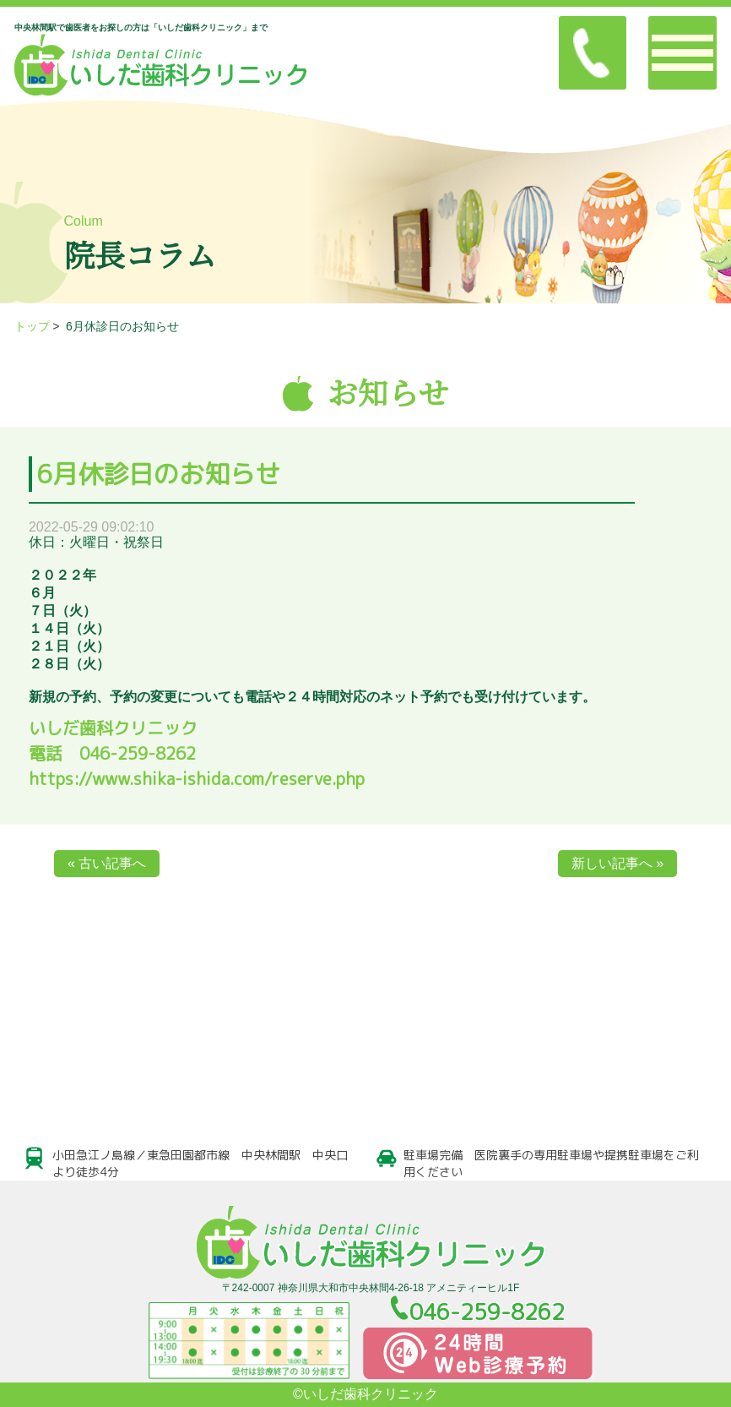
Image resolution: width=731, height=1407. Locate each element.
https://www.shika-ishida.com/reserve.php (197, 778)
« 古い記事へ (107, 863)
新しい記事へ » (617, 863)
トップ (32, 326)
